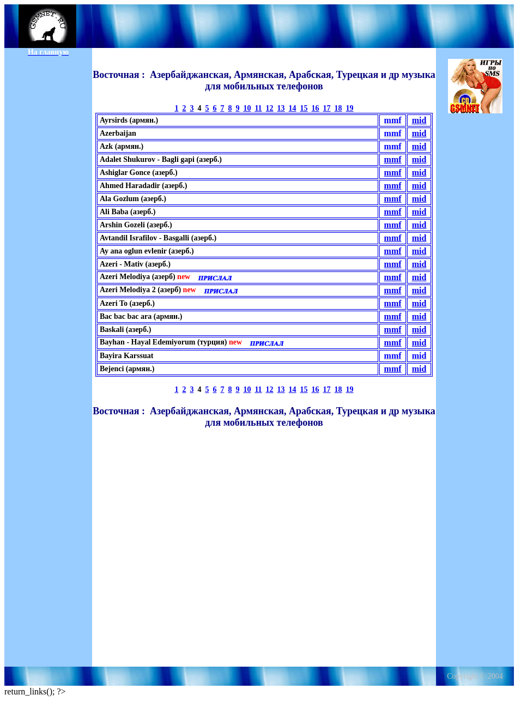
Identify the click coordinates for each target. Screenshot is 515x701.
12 (270, 108)
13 (281, 108)
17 (327, 108)
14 (292, 108)
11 (258, 108)
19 (350, 108)
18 (338, 108)
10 (247, 108)
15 (304, 108)
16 (315, 108)
